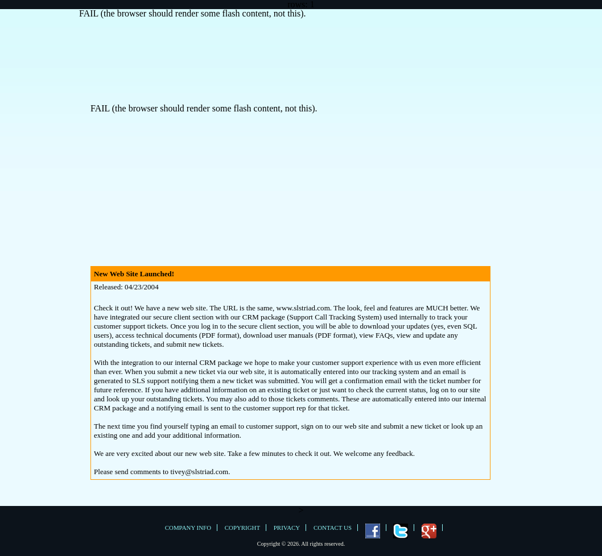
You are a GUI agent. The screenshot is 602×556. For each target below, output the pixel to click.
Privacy (287, 527)
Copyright (242, 527)
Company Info (188, 527)
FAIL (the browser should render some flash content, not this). (192, 13)
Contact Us (333, 527)
